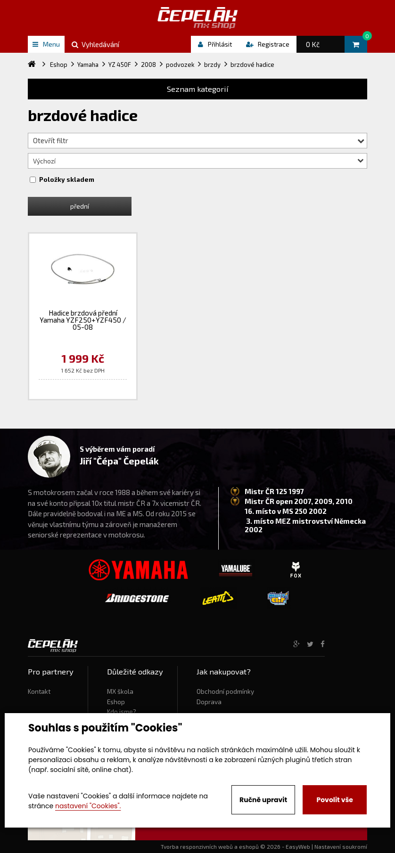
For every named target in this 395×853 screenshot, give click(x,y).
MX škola (120, 691)
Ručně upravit (263, 799)
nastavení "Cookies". (88, 806)
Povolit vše (334, 799)
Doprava (209, 702)
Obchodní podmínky (225, 691)
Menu (46, 44)
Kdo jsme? (121, 711)
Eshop (116, 702)
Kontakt (39, 691)
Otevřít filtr (198, 140)
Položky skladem (66, 179)
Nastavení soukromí (340, 846)
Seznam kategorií (198, 88)
